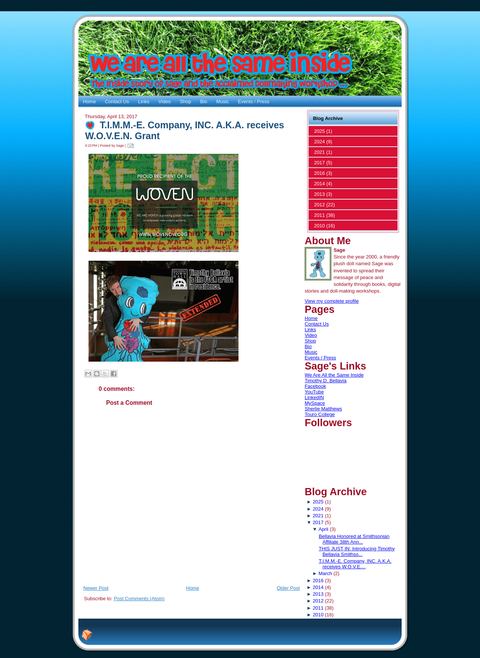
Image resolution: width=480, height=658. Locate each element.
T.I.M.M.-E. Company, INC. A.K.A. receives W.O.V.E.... (355, 563)
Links (310, 329)
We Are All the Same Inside (333, 375)
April (323, 529)
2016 (318, 580)
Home (192, 588)
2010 (318, 614)
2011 (318, 608)
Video (310, 335)
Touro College (319, 414)
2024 (318, 509)
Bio (308, 346)
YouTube (314, 392)
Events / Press (320, 358)
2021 (318, 515)
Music (310, 352)
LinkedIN (314, 397)
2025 (318, 502)
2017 (318, 522)
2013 (318, 594)
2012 (318, 601)
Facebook (315, 386)
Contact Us (316, 324)
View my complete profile (331, 301)
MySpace (314, 403)
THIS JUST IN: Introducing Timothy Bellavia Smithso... (357, 551)
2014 (318, 587)
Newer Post (95, 588)
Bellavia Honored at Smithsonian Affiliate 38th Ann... (354, 539)
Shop (310, 341)
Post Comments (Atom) (139, 598)
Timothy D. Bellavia (325, 380)
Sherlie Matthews (323, 409)
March (325, 573)
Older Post (288, 588)
